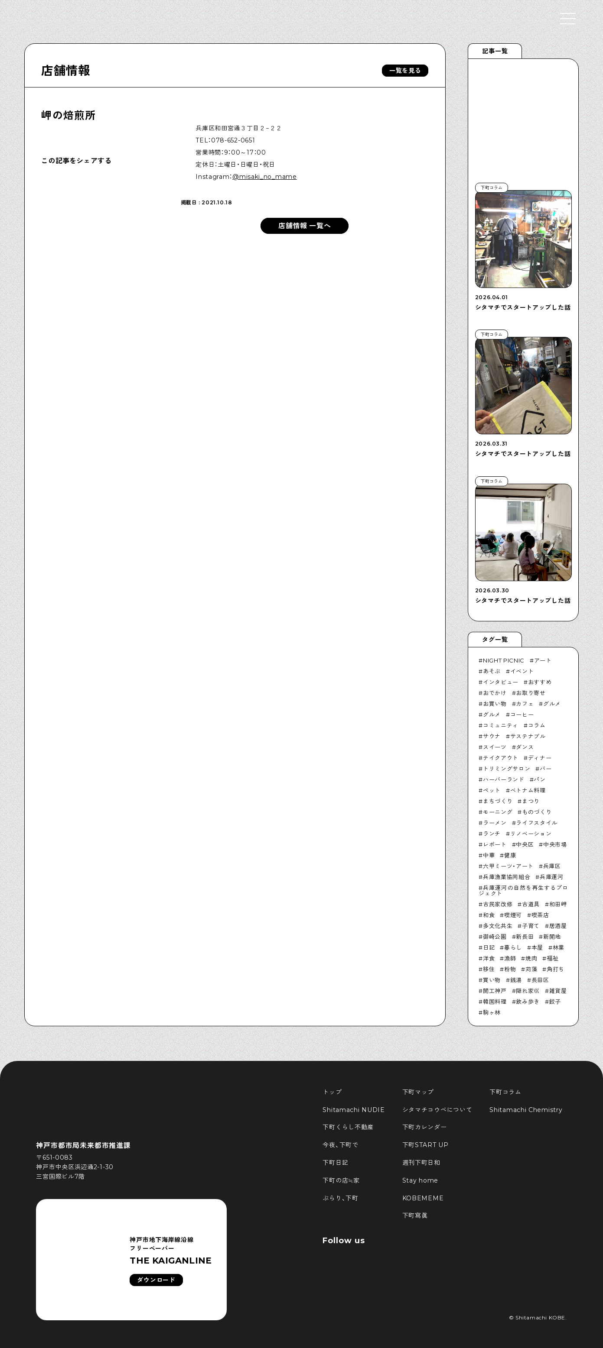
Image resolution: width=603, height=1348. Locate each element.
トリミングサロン (506, 768)
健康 (510, 855)
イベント (522, 671)
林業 (558, 947)
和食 (489, 915)
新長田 (525, 936)
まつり (531, 801)
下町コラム (505, 1092)
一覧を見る (405, 70)
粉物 (510, 969)
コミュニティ (500, 725)
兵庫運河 (552, 876)
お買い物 (495, 703)
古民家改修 (497, 904)
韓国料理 (495, 1001)
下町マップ (418, 1092)
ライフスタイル (536, 822)
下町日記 (335, 1163)
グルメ (552, 703)
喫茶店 (540, 915)
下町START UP (425, 1145)
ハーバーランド (504, 779)
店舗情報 (65, 70)
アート (543, 660)
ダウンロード (156, 1280)
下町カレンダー (424, 1127)
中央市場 (555, 844)
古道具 (531, 904)
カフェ (525, 703)
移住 (489, 969)
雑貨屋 (558, 990)
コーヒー (522, 714)
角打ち (555, 969)
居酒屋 (558, 925)
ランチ (492, 833)
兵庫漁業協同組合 (506, 876)
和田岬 (558, 904)
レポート (495, 844)
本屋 (537, 947)
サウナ (492, 736)
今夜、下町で (340, 1145)
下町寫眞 (415, 1215)
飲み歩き (528, 1001)
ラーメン (495, 822)
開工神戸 (495, 990)
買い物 (492, 979)
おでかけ (495, 692)
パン (539, 779)
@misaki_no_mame (264, 177)
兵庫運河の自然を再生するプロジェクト (523, 890)
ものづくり (536, 811)
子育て (531, 925)
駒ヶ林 (492, 1012)
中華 (489, 855)
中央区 (525, 844)
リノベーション (531, 833)
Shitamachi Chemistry (525, 1110)
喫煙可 (513, 915)
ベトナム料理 (528, 790)
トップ (332, 1092)
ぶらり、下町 (340, 1198)
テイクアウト (500, 757)
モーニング (497, 811)
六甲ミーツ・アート (508, 866)
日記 (489, 947)
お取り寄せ (530, 692)
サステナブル (528, 736)
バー (545, 768)
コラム (537, 725)
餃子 (555, 1001)
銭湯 (516, 979)
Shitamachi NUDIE (354, 1110)
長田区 (540, 979)
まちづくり (497, 801)
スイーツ (495, 747)
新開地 (552, 936)
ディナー (540, 757)
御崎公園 (495, 936)
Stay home (420, 1180)
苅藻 (531, 969)
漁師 (510, 958)
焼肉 (531, 958)
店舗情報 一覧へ (304, 226)
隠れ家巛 (528, 990)
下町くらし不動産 (348, 1127)
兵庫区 (552, 866)
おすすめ (540, 682)
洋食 (489, 958)
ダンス (525, 747)
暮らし (513, 947)
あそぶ (492, 671)
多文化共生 (497, 925)
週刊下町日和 (421, 1163)
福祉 (552, 958)
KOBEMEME (423, 1198)
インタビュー (500, 682)
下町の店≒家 (341, 1180)
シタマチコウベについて (437, 1110)
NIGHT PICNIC (504, 660)
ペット (492, 790)
